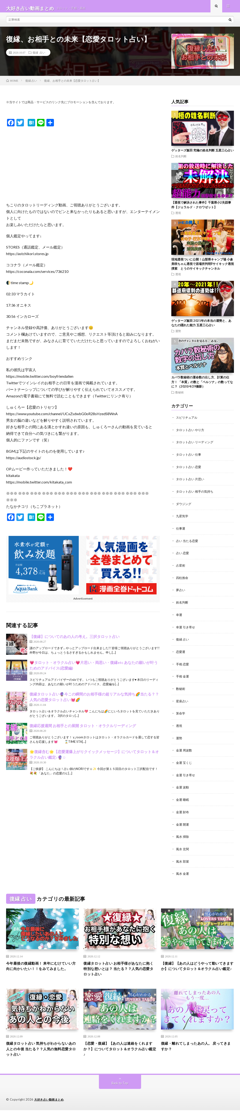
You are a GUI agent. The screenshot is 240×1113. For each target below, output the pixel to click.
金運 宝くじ (184, 762)
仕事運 (181, 531)
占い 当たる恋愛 (188, 543)
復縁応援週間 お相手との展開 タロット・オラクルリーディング (83, 729)
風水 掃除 (183, 835)
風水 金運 (183, 872)
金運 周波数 (184, 750)
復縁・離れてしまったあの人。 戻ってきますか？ (196, 1047)
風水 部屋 (183, 859)
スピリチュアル (187, 421)
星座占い (182, 701)
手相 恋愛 (183, 665)
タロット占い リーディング (196, 446)
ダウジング (184, 507)
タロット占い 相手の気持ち (196, 494)
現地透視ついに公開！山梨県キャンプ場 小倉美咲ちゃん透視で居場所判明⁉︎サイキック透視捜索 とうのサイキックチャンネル (202, 267)
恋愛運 (181, 653)
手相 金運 (183, 677)
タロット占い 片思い (191, 482)
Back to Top (120, 1086)
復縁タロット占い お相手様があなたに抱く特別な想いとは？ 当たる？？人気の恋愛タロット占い (118, 968)
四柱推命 (182, 580)
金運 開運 (183, 823)
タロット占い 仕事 (189, 458)
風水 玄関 (183, 847)
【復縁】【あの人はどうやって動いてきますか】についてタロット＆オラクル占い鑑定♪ (195, 968)
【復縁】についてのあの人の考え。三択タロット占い (75, 640)
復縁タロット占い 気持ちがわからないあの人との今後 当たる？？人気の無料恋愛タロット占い (41, 1051)
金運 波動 (183, 786)
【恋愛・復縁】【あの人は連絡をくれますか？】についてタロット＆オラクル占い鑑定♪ (118, 1051)
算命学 (181, 713)
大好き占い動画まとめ (50, 1102)
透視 (178, 217)
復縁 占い (39, 56)
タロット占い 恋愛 (189, 470)
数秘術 (179, 396)
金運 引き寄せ (186, 774)
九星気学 (182, 519)
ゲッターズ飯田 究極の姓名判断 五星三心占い (202, 154)
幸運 (179, 616)
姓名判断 (181, 160)
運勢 (178, 334)
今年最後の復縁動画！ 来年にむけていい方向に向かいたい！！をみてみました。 (41, 968)
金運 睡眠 (183, 799)
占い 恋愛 (183, 555)
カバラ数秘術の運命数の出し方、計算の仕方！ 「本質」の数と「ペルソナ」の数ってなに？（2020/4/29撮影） (202, 386)
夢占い (181, 592)
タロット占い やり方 (191, 434)
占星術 (181, 567)
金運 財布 (183, 811)
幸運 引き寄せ (186, 628)
